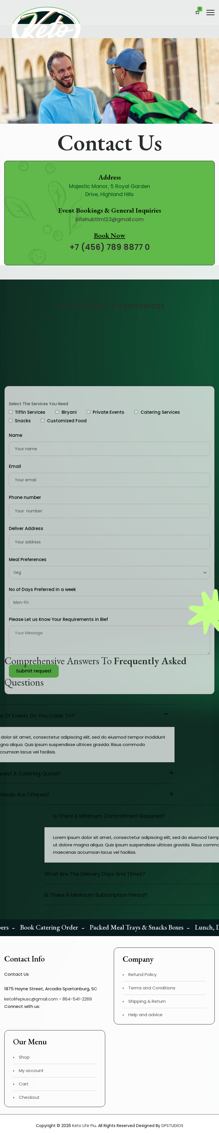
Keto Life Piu (84, 1125)
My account (31, 1070)
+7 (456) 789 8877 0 (110, 247)
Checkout (29, 1097)
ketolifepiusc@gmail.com (31, 999)
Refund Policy (142, 974)
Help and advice (145, 1015)
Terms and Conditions (151, 988)
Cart (24, 1084)
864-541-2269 (77, 999)
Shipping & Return (147, 1001)
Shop (24, 1057)
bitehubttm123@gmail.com (110, 219)
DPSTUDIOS (172, 1125)
